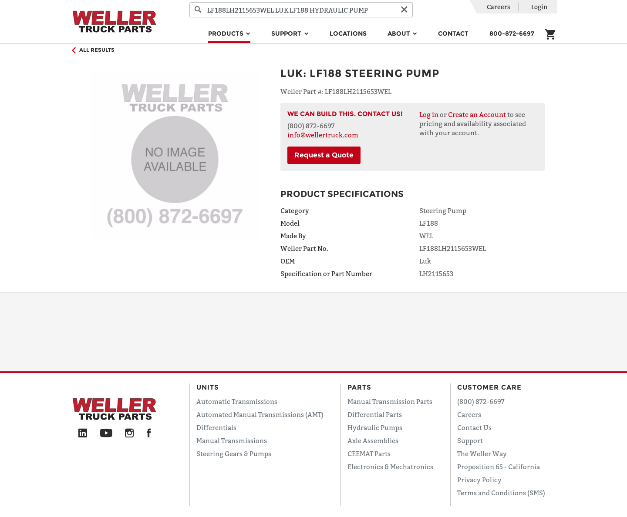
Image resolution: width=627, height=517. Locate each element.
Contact (453, 33)
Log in (428, 114)
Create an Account (477, 114)
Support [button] (287, 33)
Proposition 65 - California (498, 466)
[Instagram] (129, 433)
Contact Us (474, 427)
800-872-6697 (511, 33)
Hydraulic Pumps (374, 427)
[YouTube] (106, 433)
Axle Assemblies (372, 440)
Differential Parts (374, 414)
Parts (359, 387)
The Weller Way (482, 453)
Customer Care (489, 387)
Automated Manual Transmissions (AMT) (260, 414)
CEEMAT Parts (369, 453)
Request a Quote (324, 155)
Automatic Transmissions (236, 401)
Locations (348, 33)
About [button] (400, 33)
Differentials (216, 427)
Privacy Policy (479, 480)
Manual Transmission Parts (389, 401)
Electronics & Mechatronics (390, 466)
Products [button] (226, 33)
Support (470, 440)
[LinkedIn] (82, 433)
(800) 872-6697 (481, 401)
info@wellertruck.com (322, 135)
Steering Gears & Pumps (233, 453)
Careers (498, 6)
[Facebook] (149, 433)
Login (539, 6)
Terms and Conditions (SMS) (501, 493)
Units (207, 387)
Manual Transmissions (231, 440)
